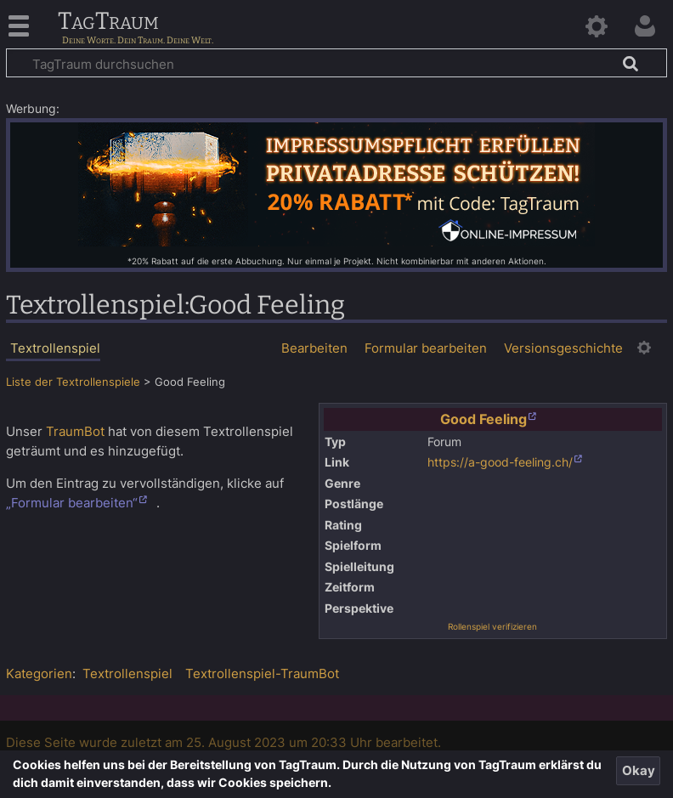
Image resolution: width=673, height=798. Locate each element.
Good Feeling (483, 418)
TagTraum (108, 22)
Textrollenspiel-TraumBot (262, 673)
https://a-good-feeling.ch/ (500, 462)
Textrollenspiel (127, 673)
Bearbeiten (314, 348)
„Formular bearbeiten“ (72, 503)
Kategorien (39, 673)
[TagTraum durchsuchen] (336, 62)
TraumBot (75, 431)
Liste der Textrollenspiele (73, 382)
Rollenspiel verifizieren (492, 626)
